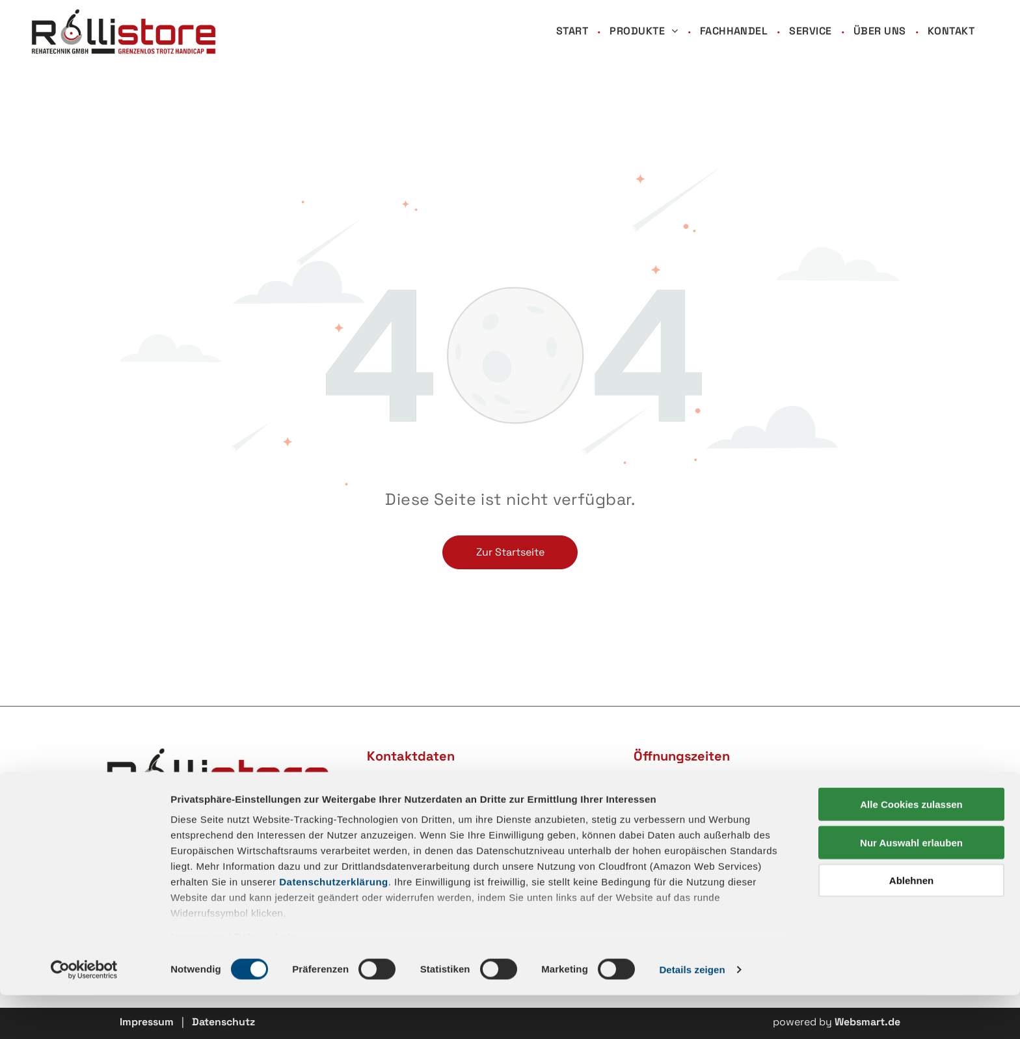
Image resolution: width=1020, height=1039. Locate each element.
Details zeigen (692, 1013)
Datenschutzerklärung (333, 926)
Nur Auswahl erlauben (911, 886)
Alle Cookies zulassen (911, 848)
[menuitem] (573, 31)
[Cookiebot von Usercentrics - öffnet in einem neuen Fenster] (84, 1013)
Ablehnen (911, 924)
